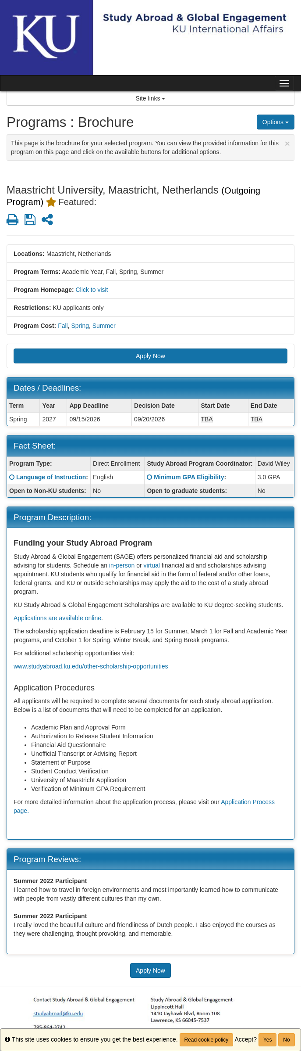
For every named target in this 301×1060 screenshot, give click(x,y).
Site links (151, 98)
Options (275, 122)
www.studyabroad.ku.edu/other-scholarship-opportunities (91, 666)
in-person (122, 565)
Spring (80, 325)
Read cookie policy (206, 1040)
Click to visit (92, 289)
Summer (104, 325)
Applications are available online (57, 618)
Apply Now (150, 355)
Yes (267, 1040)
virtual (152, 565)
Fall (63, 325)
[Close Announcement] (287, 143)
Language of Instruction (51, 477)
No (286, 1040)
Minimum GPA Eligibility (189, 477)
